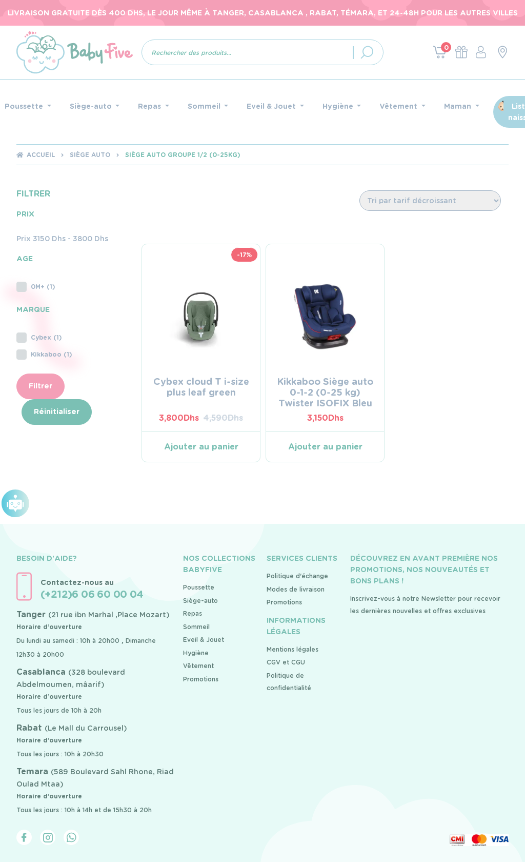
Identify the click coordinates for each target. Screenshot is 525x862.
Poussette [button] (25, 106)
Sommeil (196, 627)
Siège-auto (200, 600)
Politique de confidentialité (289, 682)
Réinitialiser (56, 411)
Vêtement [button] (399, 106)
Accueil (41, 155)
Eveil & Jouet (203, 639)
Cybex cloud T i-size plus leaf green (201, 387)
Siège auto (90, 155)
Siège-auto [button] (92, 106)
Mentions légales (292, 649)
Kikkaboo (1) (44, 354)
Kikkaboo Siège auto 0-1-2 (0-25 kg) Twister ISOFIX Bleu (325, 392)
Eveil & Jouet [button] (272, 106)
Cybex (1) (39, 337)
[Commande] (430, 200)
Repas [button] (150, 106)
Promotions (200, 679)
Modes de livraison (296, 589)
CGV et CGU (286, 662)
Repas (192, 613)
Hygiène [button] (338, 106)
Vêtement (198, 666)
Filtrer (40, 385)
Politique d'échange (297, 576)
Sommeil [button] (205, 106)
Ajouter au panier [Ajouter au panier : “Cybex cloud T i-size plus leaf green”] (201, 447)
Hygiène (196, 653)
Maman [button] (458, 106)
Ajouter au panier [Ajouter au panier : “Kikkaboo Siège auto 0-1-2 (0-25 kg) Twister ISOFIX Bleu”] (325, 447)
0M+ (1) (35, 287)
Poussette (198, 587)
